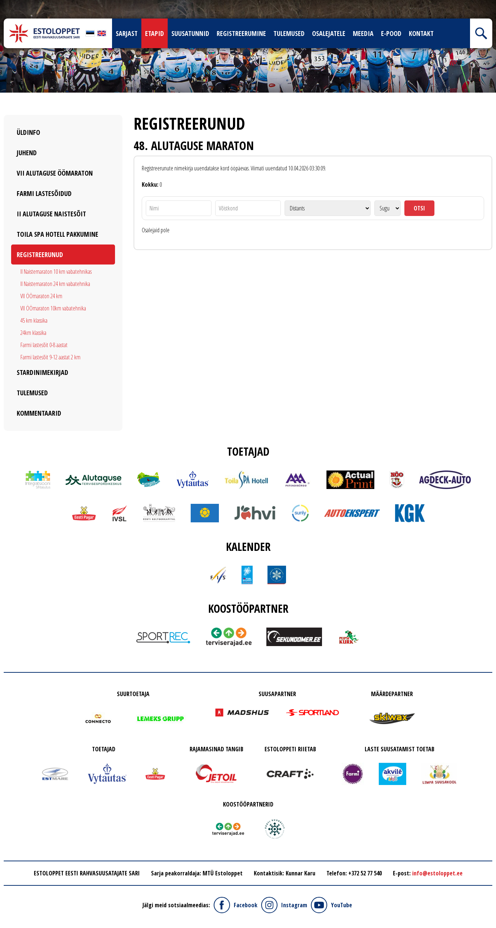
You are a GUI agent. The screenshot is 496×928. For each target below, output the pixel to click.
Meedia (363, 33)
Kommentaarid (39, 413)
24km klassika (33, 333)
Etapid (154, 33)
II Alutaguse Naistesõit (51, 213)
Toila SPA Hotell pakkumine (57, 234)
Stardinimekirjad (42, 372)
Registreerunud (40, 254)
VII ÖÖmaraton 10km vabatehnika (53, 308)
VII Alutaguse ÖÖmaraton (55, 173)
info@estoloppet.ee (437, 873)
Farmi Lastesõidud (44, 193)
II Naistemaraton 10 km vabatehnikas (56, 271)
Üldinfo (28, 132)
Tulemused (289, 33)
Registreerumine (241, 33)
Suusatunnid (190, 33)
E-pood (391, 33)
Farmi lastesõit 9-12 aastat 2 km (50, 357)
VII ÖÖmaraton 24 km (41, 296)
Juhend (27, 152)
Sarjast (127, 33)
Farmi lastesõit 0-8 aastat (44, 345)
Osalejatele (328, 33)
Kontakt (421, 33)
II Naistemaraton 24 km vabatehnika (55, 284)
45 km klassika (33, 320)
